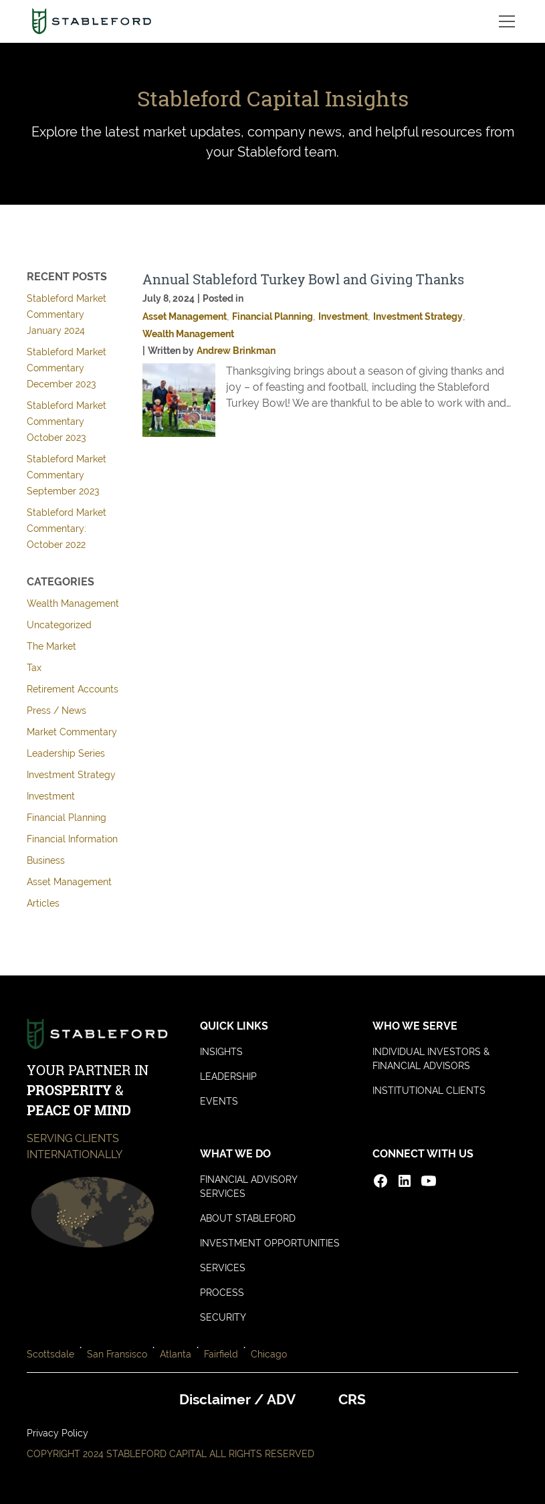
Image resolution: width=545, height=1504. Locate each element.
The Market (51, 646)
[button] (504, 21)
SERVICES (222, 1267)
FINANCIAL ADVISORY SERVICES (249, 1186)
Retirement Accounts (72, 689)
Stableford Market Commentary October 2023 (66, 421)
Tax (34, 667)
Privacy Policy (57, 1433)
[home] (91, 21)
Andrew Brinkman (236, 350)
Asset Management (69, 881)
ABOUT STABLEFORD (248, 1218)
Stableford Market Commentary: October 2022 (66, 528)
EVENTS (219, 1101)
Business (46, 860)
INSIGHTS (221, 1051)
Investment (51, 796)
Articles (43, 903)
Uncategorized (59, 625)
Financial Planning (66, 817)
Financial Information (72, 839)
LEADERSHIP (228, 1076)
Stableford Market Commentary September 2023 (66, 475)
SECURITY (223, 1317)
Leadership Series (66, 753)
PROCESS (222, 1292)
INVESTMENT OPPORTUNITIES (270, 1243)
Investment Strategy (71, 774)
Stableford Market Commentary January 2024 (66, 314)
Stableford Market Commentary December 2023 (66, 368)
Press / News (56, 710)
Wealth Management (73, 603)
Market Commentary (72, 732)
